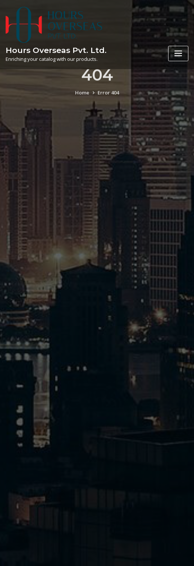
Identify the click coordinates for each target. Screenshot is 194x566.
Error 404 (108, 96)
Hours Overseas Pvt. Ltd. (56, 50)
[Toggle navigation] (178, 53)
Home (82, 96)
